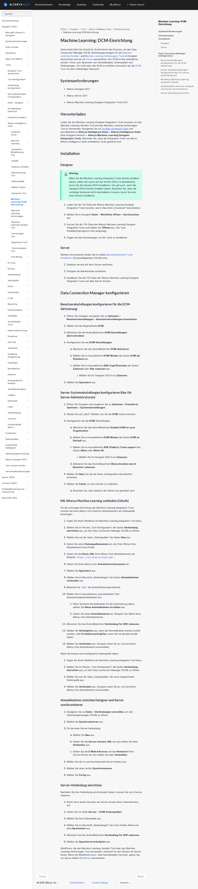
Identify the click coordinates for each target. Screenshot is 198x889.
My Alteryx (115, 4)
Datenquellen (17, 439)
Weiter (140, 876)
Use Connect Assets (15, 465)
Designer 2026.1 (15, 26)
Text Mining (19, 257)
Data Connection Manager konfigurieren (171, 54)
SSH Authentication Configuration (17, 95)
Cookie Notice (76, 882)
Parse (18, 286)
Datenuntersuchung (18, 330)
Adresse (18, 374)
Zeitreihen (18, 348)
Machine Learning (19, 142)
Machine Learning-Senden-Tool (20, 225)
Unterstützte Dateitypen (17, 446)
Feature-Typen (18, 187)
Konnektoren (18, 368)
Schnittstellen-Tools (18, 323)
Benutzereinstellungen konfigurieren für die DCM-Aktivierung (174, 63)
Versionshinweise (10, 20)
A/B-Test (18, 342)
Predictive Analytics (17, 117)
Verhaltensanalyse (18, 389)
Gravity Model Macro (18, 425)
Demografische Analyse (18, 381)
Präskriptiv (18, 362)
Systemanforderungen (16, 41)
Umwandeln (18, 292)
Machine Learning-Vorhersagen (17, 213)
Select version (135, 4)
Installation (164, 39)
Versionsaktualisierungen (18, 471)
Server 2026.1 (15, 477)
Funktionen (17, 433)
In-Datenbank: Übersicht (14, 110)
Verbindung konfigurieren (14, 86)
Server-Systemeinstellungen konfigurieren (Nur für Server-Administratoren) (175, 73)
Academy (81, 4)
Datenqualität (17, 181)
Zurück (42, 876)
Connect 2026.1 (15, 483)
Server (89, 59)
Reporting (18, 304)
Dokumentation (18, 310)
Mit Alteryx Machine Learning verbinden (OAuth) (175, 80)
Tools (17, 65)
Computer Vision (19, 133)
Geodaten (18, 316)
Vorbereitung (18, 274)
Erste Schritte (17, 47)
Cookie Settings (100, 882)
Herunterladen (166, 35)
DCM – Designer (18, 102)
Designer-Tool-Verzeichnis (15, 72)
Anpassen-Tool (18, 193)
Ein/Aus (18, 268)
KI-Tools (18, 263)
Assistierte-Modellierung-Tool (19, 152)
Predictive (18, 336)
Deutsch (125, 882)
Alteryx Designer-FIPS (17, 459)
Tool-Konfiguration (17, 79)
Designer (74, 29)
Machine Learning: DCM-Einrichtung (19, 202)
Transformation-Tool (19, 249)
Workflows (17, 53)
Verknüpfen (18, 280)
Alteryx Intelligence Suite (18, 124)
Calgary (18, 395)
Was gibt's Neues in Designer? (15, 33)
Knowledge (65, 4)
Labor (18, 406)
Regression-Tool (19, 242)
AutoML (15, 160)
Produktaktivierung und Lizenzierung (15, 490)
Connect (18, 418)
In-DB (18, 298)
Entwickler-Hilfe (15, 498)
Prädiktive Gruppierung (18, 355)
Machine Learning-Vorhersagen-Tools (104, 56)
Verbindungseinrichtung (18, 453)
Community (98, 4)
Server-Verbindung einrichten (175, 93)
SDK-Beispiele (18, 412)
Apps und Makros (17, 59)
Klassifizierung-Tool (18, 174)
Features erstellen (20, 167)
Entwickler (18, 401)
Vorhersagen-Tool (18, 234)
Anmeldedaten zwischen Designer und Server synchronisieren (177, 87)
